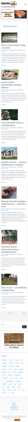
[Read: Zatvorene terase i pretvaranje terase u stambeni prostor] (9, 236)
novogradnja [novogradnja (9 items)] (17, 375)
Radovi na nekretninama (14, 208)
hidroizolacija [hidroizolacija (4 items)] (11, 366)
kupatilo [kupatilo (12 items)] (21, 369)
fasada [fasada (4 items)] (22, 363)
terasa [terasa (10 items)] (9, 390)
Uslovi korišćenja (14, 409)
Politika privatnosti (14, 407)
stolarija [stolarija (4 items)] (3, 390)
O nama (14, 402)
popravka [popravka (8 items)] (4, 384)
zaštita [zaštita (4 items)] (23, 390)
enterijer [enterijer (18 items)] (11, 363)
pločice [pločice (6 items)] (21, 378)
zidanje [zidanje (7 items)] (12, 392)
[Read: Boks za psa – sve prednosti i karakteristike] (9, 279)
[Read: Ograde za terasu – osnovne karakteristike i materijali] (9, 153)
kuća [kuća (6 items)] (10, 372)
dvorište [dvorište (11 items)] (4, 363)
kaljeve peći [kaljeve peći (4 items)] (4, 369)
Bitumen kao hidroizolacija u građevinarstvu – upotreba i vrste (14, 204)
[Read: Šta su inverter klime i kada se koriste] (9, 37)
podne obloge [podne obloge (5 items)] (18, 381)
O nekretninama (8, 7)
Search (2, 324)
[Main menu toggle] (25, 4)
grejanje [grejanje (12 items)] (4, 366)
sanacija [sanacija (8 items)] (20, 384)
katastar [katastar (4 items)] (10, 369)
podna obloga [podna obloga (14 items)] (9, 381)
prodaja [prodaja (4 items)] (14, 384)
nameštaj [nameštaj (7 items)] (10, 375)
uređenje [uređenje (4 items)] (14, 390)
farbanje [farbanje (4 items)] (17, 363)
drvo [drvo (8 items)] (22, 360)
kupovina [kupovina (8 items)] (4, 372)
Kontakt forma (14, 406)
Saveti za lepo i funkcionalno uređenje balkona (11, 85)
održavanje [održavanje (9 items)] (4, 378)
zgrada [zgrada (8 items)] (3, 392)
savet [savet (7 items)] (3, 387)
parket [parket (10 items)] (16, 378)
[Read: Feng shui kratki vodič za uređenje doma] (9, 114)
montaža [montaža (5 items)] (4, 375)
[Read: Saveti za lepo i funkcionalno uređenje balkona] (10, 74)
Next (24, 313)
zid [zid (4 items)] (8, 392)
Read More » (3, 65)
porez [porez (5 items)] (10, 384)
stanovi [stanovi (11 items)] (13, 387)
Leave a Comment (5, 50)
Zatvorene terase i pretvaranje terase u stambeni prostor (10, 249)
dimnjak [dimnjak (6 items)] (10, 360)
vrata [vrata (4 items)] (19, 390)
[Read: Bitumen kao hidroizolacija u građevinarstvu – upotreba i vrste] (9, 192)
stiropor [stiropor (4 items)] (19, 387)
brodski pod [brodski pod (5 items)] (4, 360)
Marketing (14, 404)
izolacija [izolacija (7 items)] (17, 366)
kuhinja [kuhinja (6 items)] (15, 369)
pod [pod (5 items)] (3, 381)
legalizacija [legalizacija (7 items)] (20, 372)
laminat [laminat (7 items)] (14, 372)
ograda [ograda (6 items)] (11, 378)
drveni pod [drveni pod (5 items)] (17, 360)
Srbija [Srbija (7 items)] (8, 387)
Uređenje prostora (12, 50)
